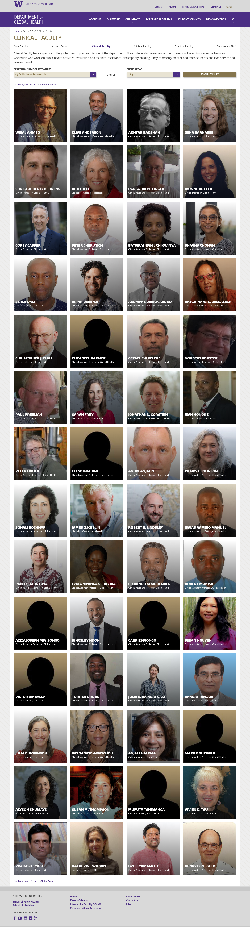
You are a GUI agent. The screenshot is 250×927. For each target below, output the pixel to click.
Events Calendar (79, 895)
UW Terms (73, 924)
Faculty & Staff (29, 26)
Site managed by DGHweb (93, 924)
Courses (158, 4)
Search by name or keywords (32, 64)
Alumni (171, 4)
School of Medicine (23, 900)
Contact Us (215, 4)
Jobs (128, 899)
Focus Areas (134, 64)
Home (17, 26)
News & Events (216, 14)
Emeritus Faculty (183, 41)
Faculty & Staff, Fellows (192, 4)
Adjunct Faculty (60, 41)
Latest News (133, 891)
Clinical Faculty (101, 41)
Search (233, 14)
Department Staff (226, 41)
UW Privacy (58, 924)
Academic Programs (158, 14)
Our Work (113, 14)
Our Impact (132, 14)
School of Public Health (26, 896)
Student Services (189, 14)
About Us (95, 14)
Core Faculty (21, 41)
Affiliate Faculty (142, 41)
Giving (229, 4)
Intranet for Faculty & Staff (85, 899)
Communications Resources (85, 903)
